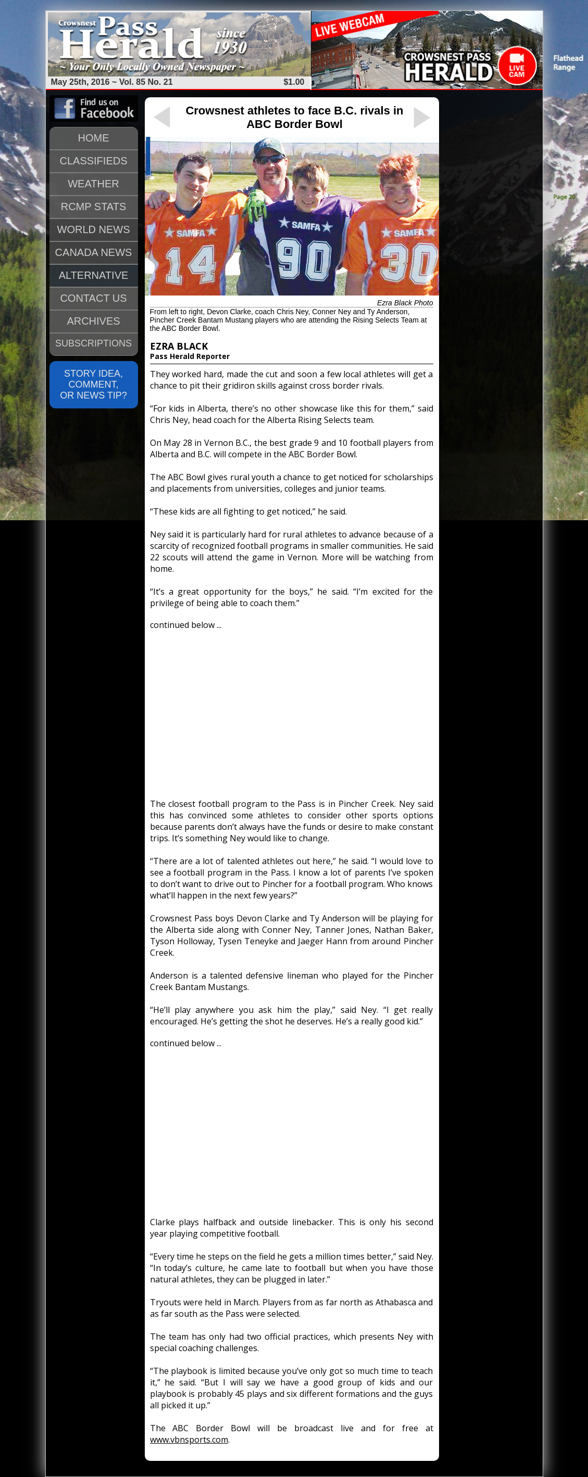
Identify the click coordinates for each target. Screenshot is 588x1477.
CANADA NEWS (93, 252)
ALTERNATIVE (94, 275)
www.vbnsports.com (189, 1439)
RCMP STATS (94, 206)
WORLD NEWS (93, 229)
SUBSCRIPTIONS (93, 343)
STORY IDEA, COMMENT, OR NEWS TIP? (93, 384)
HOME (93, 138)
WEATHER (93, 183)
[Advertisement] (291, 709)
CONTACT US (93, 298)
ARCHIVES (93, 321)
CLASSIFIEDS (93, 160)
